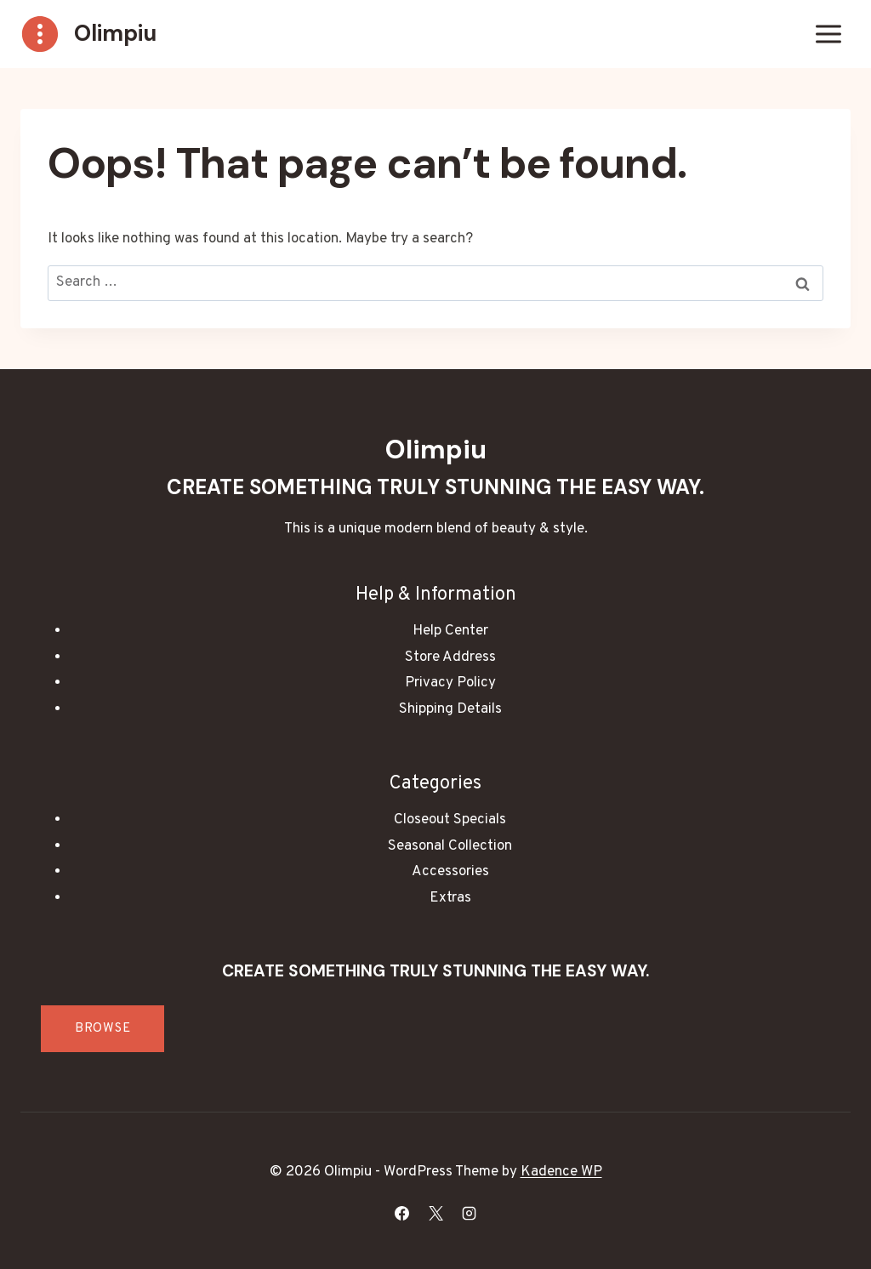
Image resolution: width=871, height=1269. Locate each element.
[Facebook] (402, 1212)
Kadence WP (561, 1172)
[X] (435, 1212)
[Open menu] (828, 34)
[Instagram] (468, 1212)
